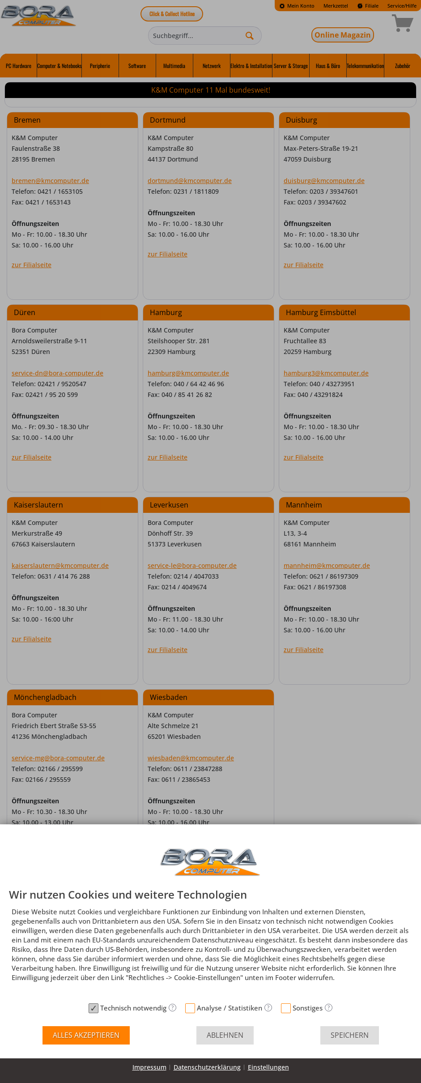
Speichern (350, 1035)
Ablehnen (225, 1035)
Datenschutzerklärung (207, 1067)
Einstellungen (268, 1067)
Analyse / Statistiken (229, 1007)
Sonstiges (308, 1007)
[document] (210, 943)
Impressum (149, 1067)
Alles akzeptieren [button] (86, 1035)
